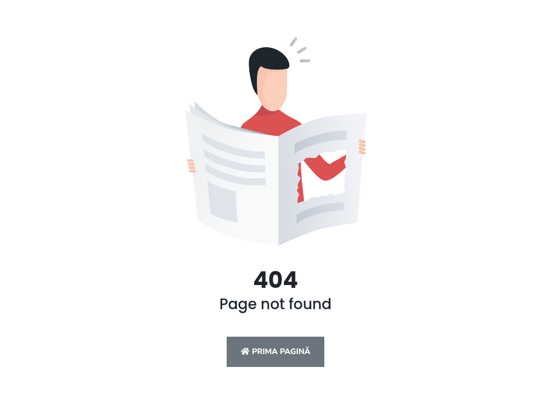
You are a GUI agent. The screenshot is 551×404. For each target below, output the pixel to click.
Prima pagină (275, 351)
